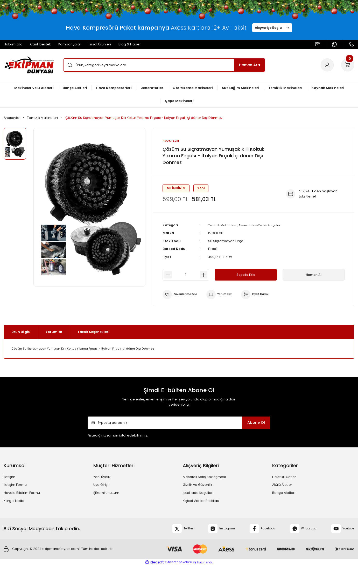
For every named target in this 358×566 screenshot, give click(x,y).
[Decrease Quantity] (167, 275)
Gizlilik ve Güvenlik (197, 485)
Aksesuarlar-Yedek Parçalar (264, 225)
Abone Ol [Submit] (256, 423)
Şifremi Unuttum (106, 493)
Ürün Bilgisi (20, 332)
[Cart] (347, 64)
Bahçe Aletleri (283, 493)
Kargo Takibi (14, 501)
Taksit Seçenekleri (93, 332)
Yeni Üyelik (101, 477)
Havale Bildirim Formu (22, 493)
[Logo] (29, 65)
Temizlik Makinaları (223, 225)
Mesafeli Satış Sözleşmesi (204, 477)
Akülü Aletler (282, 485)
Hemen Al (313, 275)
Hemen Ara (249, 64)
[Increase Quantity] (204, 275)
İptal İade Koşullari (198, 493)
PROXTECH (216, 233)
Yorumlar (54, 332)
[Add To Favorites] (182, 294)
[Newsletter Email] (179, 423)
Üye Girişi (100, 485)
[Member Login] (327, 64)
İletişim (9, 477)
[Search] (164, 64)
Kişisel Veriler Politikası (201, 501)
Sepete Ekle (246, 275)
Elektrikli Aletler (284, 477)
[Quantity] (186, 275)
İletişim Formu (15, 485)
